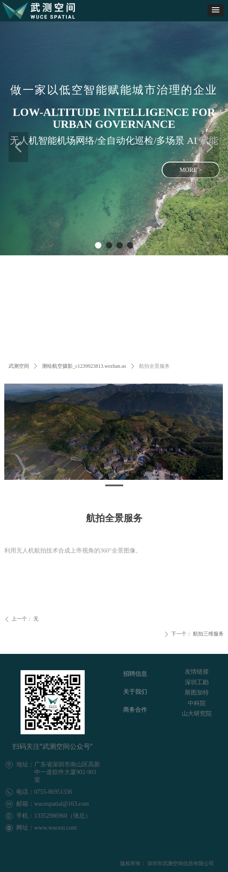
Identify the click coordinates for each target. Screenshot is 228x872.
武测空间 (19, 366)
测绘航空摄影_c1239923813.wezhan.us (84, 366)
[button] (215, 10)
